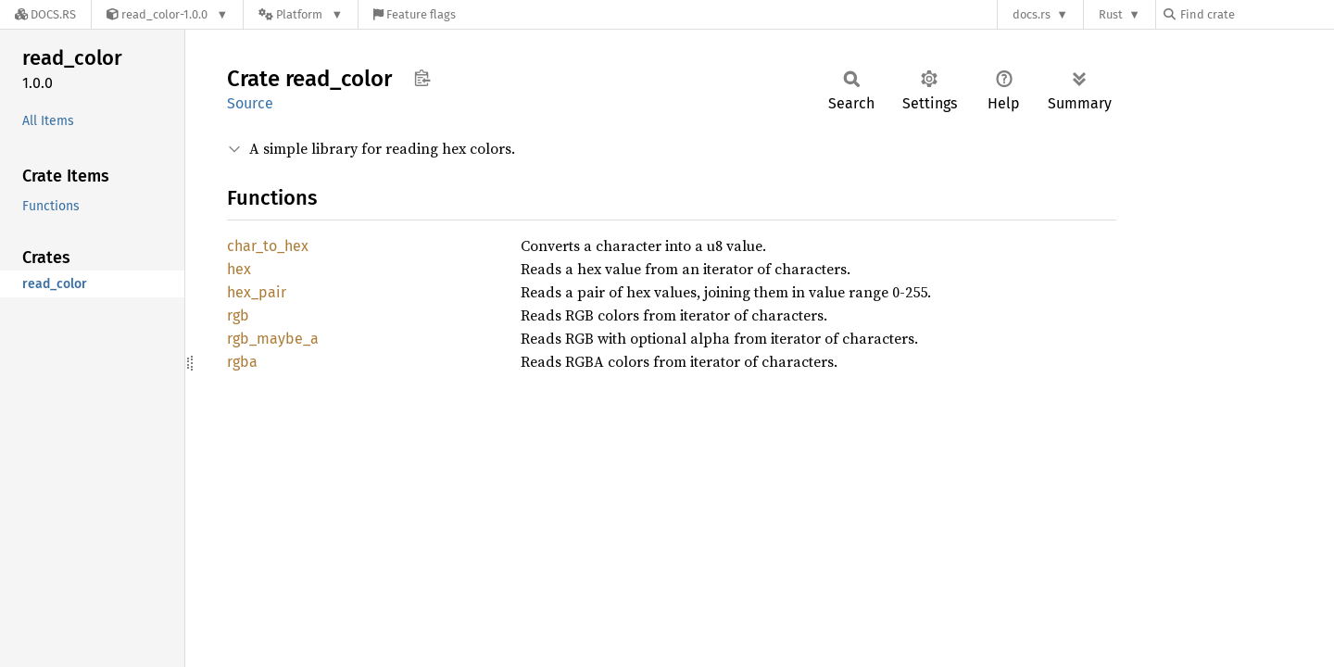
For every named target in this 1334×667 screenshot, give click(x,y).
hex (239, 269)
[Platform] (301, 14)
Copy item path (422, 78)
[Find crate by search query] (1256, 14)
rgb (238, 315)
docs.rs (1032, 14)
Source (250, 103)
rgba (242, 362)
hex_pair (256, 292)
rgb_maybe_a (273, 338)
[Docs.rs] (45, 14)
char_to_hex (267, 246)
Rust (1111, 14)
